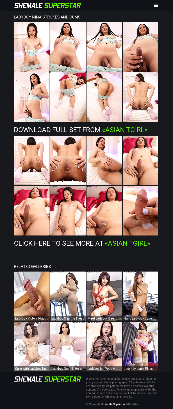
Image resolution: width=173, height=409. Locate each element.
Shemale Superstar (113, 404)
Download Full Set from (81, 130)
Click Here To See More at (82, 243)
